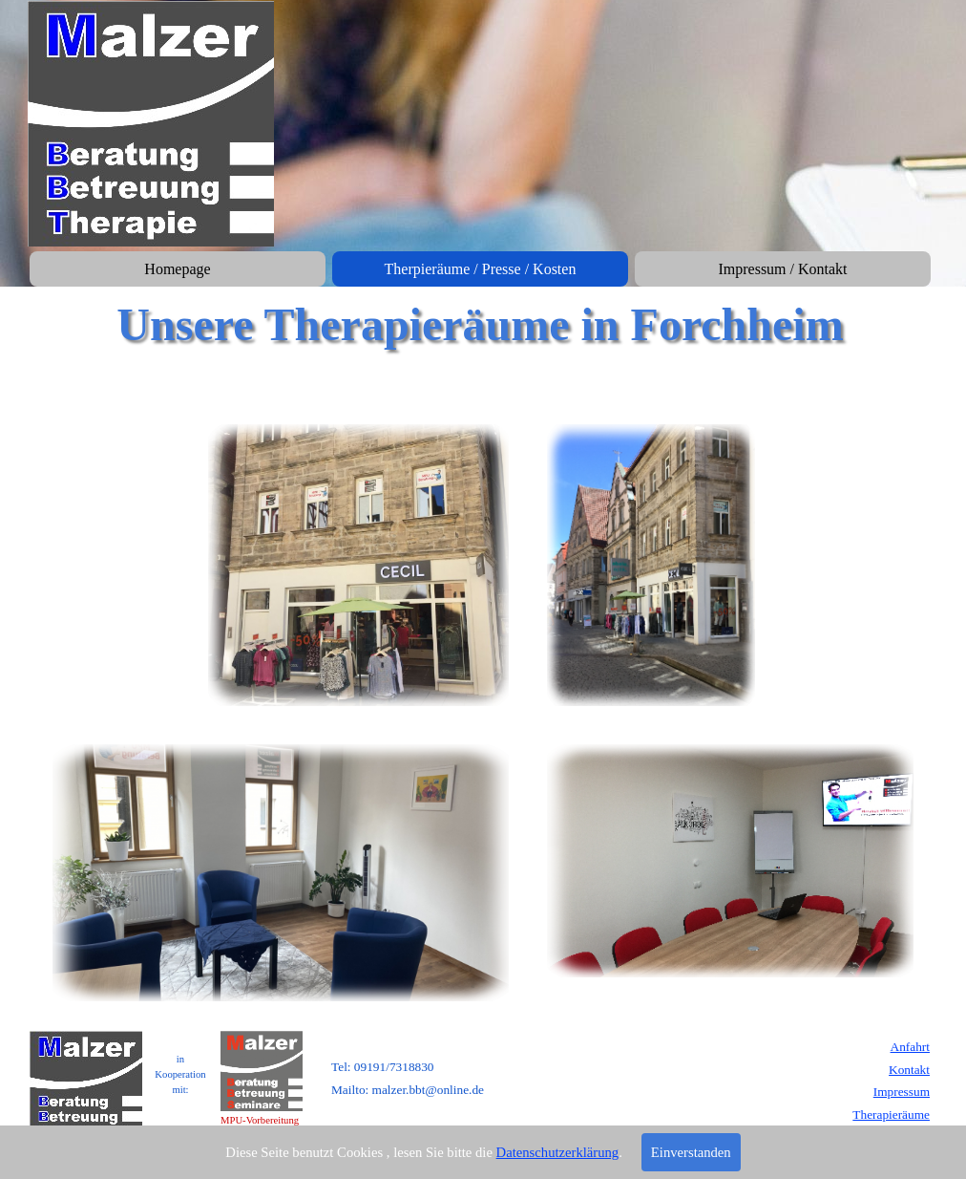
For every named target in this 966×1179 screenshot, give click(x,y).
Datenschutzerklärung (558, 1160)
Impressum (901, 1091)
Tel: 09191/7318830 (382, 1067)
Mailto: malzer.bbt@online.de (407, 1090)
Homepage (177, 269)
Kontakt (909, 1069)
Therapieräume (891, 1114)
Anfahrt (910, 1047)
